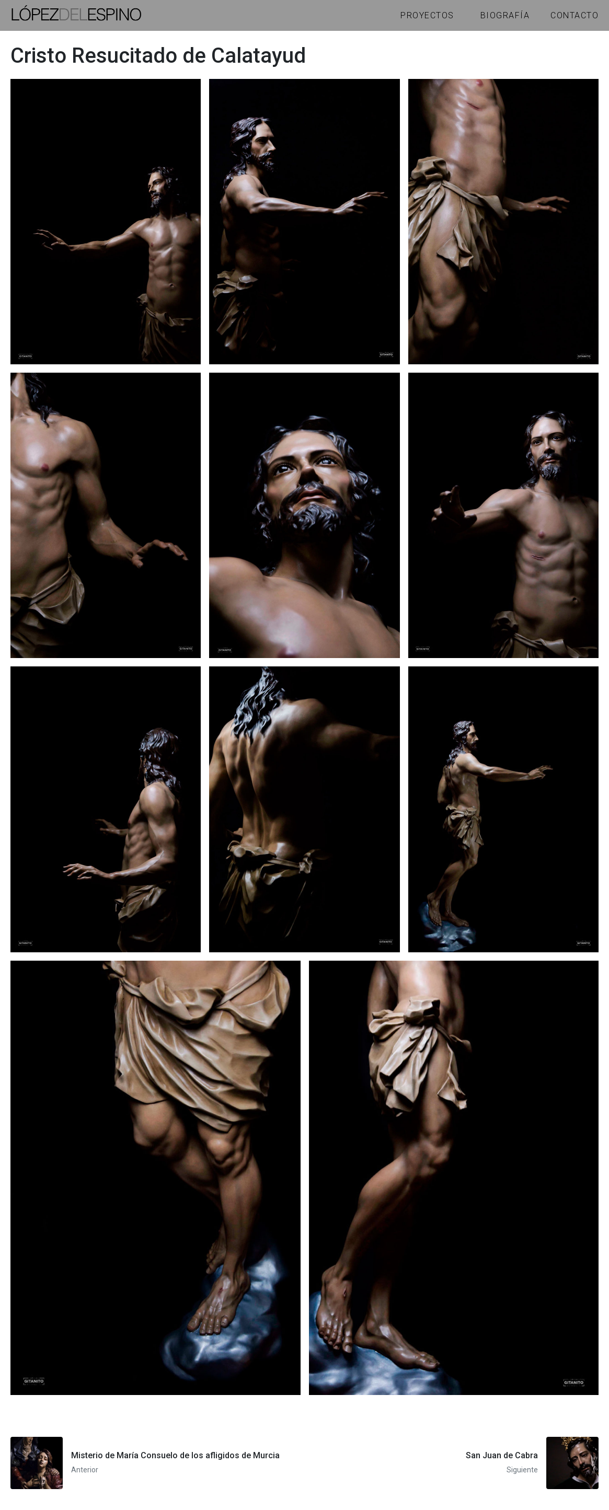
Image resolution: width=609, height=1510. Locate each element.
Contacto (574, 15)
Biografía (505, 15)
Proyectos (427, 15)
